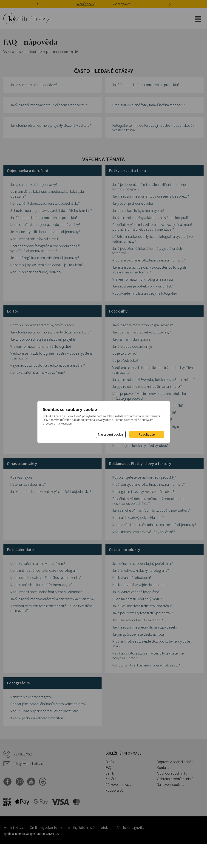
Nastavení (111, 434)
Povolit (147, 434)
